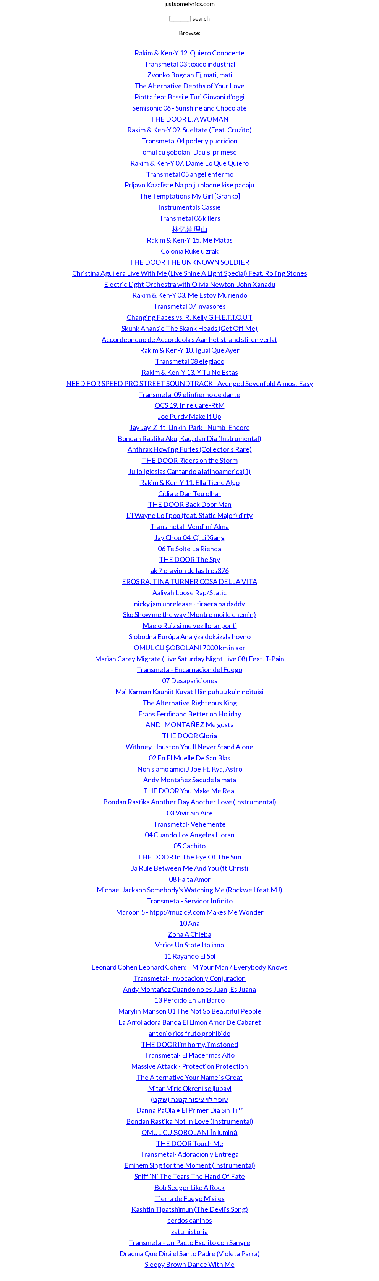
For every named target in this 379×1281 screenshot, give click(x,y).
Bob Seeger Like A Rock (189, 1187)
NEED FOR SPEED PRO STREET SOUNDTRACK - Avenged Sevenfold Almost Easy (189, 383)
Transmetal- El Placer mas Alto (189, 1055)
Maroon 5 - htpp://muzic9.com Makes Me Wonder (190, 912)
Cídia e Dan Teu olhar (189, 493)
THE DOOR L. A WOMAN (189, 119)
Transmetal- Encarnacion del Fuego (189, 669)
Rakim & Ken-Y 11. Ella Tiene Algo (190, 482)
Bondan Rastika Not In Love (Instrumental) (189, 1121)
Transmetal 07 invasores (189, 306)
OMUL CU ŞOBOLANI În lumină (189, 1132)
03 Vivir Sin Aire (190, 813)
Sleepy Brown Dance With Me (190, 1264)
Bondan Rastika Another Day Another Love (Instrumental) (189, 802)
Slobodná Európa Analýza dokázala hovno (190, 636)
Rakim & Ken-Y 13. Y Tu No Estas (189, 372)
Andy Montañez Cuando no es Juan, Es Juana (189, 989)
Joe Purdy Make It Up (189, 416)
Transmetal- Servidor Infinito (190, 901)
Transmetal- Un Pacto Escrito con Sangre (189, 1242)
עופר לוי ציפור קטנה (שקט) (189, 1099)
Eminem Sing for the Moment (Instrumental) (189, 1165)
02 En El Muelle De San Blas (189, 758)
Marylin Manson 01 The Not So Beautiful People (189, 1011)
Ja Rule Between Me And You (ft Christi (189, 868)
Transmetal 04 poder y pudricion (190, 141)
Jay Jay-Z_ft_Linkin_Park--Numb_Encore (190, 427)
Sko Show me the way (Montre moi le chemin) (189, 614)
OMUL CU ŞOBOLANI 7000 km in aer (189, 647)
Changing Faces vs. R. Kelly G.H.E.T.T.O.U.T (190, 317)
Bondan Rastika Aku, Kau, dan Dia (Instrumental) (189, 438)
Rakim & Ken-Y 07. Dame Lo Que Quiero (189, 163)
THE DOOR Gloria (189, 735)
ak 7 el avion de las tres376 (190, 570)
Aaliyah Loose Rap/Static (189, 592)
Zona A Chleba (189, 934)
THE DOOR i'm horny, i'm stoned (189, 1044)
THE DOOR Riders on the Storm (190, 460)
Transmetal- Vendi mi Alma (189, 526)
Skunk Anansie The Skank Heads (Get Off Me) (189, 328)
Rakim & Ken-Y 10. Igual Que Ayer (190, 350)
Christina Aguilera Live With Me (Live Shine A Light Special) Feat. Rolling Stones (189, 273)
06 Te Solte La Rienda (189, 548)
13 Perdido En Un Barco (189, 1000)
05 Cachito (189, 846)
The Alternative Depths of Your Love (189, 85)
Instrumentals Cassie (189, 207)
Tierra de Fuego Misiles (190, 1198)
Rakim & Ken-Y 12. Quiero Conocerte (189, 53)
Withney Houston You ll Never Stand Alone (189, 746)
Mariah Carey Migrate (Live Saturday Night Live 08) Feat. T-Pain (189, 658)
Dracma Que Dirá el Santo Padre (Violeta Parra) (190, 1253)
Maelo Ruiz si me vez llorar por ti (190, 625)
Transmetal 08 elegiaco (189, 361)
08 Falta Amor (190, 879)
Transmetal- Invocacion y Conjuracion (189, 978)
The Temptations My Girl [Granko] (189, 196)
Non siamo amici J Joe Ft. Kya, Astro (189, 769)
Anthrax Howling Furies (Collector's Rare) (190, 449)
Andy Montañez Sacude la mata (189, 779)
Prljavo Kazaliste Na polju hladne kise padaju (189, 185)
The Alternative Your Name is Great (189, 1077)
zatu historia (189, 1231)
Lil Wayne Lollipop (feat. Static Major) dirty (189, 515)
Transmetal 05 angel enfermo (189, 174)
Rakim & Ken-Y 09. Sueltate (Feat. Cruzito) (189, 129)
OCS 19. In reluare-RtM (190, 405)
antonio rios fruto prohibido (189, 1033)
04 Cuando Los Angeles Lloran (190, 834)
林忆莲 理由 (189, 229)
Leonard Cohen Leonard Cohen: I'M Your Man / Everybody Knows (189, 967)
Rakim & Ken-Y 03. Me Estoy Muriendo (189, 295)
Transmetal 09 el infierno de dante (189, 394)
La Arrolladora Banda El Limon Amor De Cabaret (189, 1022)
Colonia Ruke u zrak (190, 251)
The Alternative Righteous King (190, 702)
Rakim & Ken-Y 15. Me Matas (190, 240)
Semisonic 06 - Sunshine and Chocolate (189, 108)
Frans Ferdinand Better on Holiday (189, 714)
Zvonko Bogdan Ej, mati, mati (189, 74)
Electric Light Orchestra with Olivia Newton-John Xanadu (189, 284)
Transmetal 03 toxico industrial (189, 64)
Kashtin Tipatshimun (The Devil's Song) (189, 1209)
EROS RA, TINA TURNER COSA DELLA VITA (189, 581)
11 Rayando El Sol (189, 956)
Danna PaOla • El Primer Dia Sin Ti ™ (189, 1110)
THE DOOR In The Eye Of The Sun (189, 857)
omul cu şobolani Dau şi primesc (189, 152)
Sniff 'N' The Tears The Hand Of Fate (189, 1176)
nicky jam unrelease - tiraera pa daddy (189, 603)
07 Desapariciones (189, 680)
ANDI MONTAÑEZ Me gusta (190, 724)
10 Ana (189, 923)
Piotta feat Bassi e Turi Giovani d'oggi (189, 97)
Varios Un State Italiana (189, 945)
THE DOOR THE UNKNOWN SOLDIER (189, 262)
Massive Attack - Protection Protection (189, 1066)
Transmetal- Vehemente (189, 824)
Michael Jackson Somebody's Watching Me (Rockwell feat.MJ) (189, 889)
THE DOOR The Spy (189, 559)
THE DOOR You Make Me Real (189, 790)
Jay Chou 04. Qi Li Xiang (189, 537)
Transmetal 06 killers (189, 218)
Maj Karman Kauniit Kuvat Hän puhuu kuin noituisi (189, 691)
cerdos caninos (189, 1220)
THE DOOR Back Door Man (190, 504)
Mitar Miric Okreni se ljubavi (190, 1088)
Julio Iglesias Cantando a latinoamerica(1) (189, 471)
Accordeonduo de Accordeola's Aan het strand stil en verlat (189, 339)
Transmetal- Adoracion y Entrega (189, 1154)
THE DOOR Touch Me (189, 1143)
